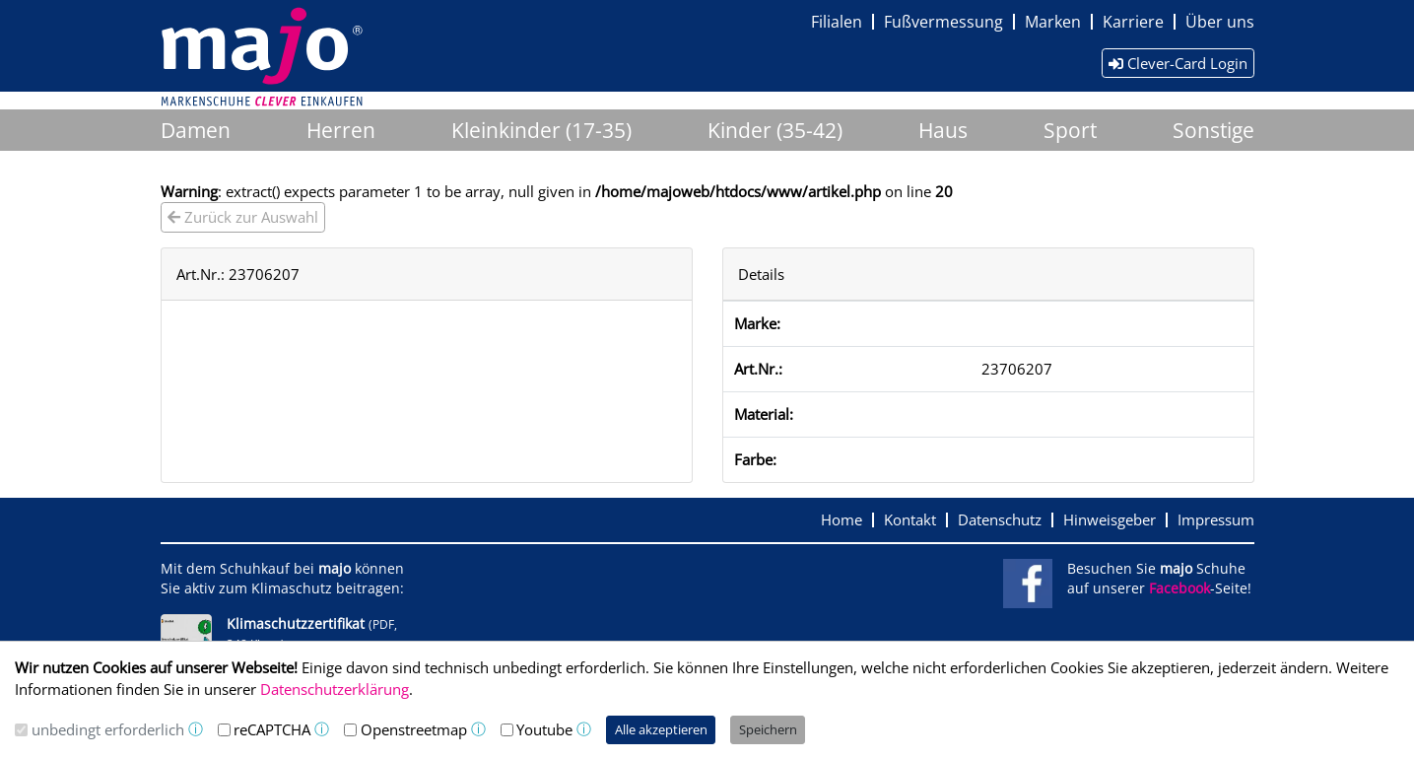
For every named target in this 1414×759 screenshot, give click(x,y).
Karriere (1133, 22)
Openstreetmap (414, 729)
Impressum (1216, 520)
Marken (1053, 22)
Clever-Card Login (1178, 63)
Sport (1070, 130)
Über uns (1219, 22)
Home (841, 520)
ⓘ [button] (195, 729)
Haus (943, 130)
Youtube (544, 729)
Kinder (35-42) (774, 130)
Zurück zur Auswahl (243, 217)
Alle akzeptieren (661, 729)
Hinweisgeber (1109, 520)
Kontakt (910, 520)
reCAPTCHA (272, 729)
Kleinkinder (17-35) (541, 130)
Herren (340, 130)
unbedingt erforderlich (108, 729)
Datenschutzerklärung (334, 689)
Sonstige (1213, 130)
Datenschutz (1000, 520)
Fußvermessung (943, 22)
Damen (196, 130)
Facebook (1179, 588)
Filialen (836, 22)
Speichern (768, 729)
